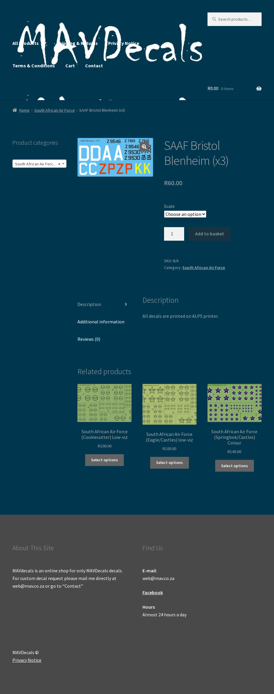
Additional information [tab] (100, 322)
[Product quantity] (174, 234)
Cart (70, 66)
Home (24, 110)
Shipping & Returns (77, 43)
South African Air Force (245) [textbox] (40, 164)
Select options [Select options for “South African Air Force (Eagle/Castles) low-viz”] (169, 462)
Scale (169, 206)
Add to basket (209, 234)
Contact (94, 66)
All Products (25, 43)
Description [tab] (89, 304)
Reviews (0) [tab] (88, 339)
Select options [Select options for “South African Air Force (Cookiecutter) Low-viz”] (104, 459)
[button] (144, 146)
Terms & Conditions (33, 66)
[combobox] (39, 163)
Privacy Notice (123, 43)
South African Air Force (54, 110)
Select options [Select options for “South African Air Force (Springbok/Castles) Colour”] (234, 465)
